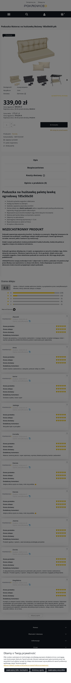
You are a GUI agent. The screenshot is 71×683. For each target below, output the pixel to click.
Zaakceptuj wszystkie (56, 670)
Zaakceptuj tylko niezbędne (17, 670)
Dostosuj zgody (38, 670)
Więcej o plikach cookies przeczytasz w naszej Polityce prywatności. (26, 665)
